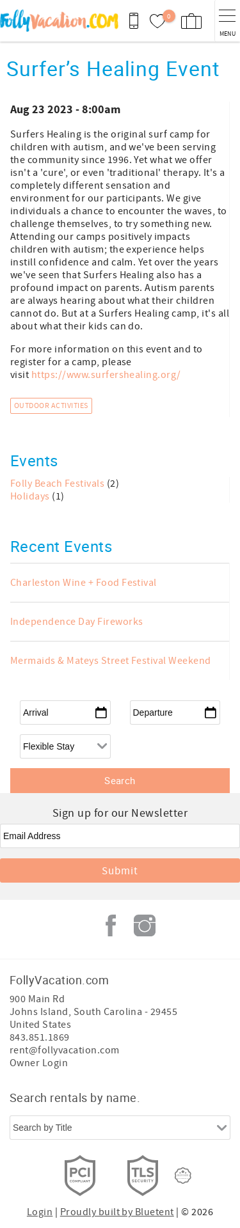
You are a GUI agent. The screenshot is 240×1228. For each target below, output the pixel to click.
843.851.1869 (40, 1037)
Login (39, 1212)
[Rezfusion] (183, 1175)
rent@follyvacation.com (65, 1050)
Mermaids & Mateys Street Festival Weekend (110, 660)
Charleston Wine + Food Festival (83, 582)
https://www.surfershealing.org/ (106, 374)
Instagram (144, 925)
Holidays (31, 496)
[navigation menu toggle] (227, 21)
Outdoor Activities (51, 406)
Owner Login (39, 1063)
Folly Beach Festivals (58, 483)
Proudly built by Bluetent (117, 1212)
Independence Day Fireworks (76, 621)
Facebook (111, 925)
